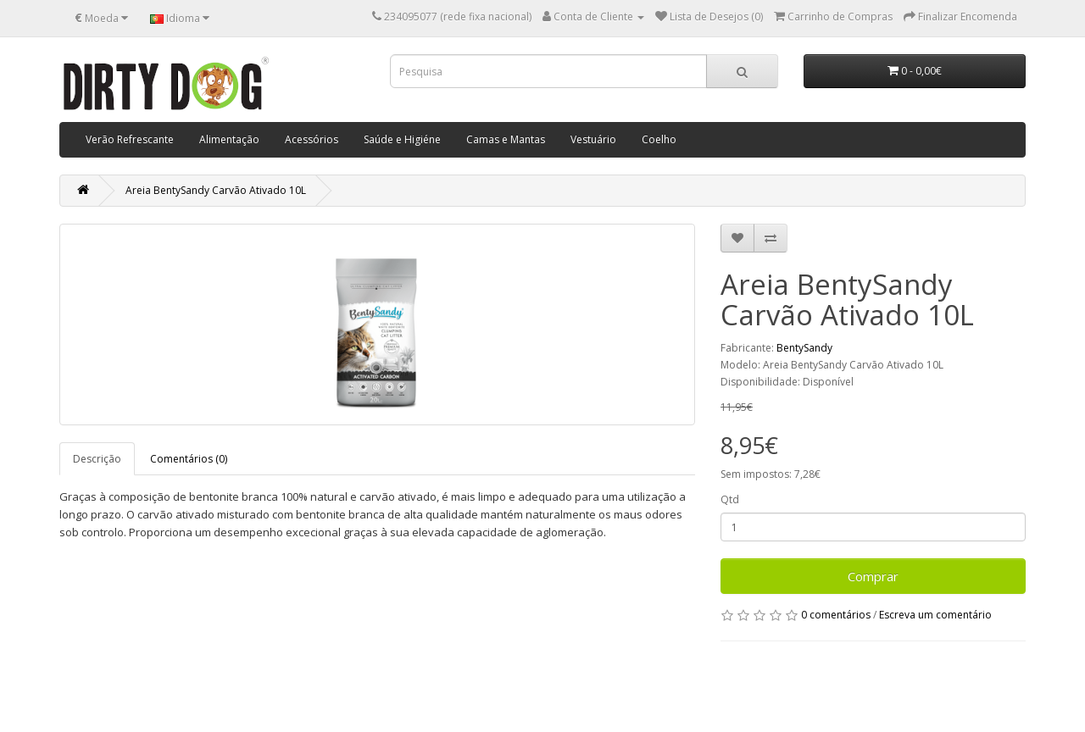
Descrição (97, 459)
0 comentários (836, 614)
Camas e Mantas (505, 139)
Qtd (730, 499)
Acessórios (311, 139)
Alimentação (229, 139)
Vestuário (593, 139)
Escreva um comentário (935, 614)
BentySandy (804, 348)
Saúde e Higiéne (402, 139)
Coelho (659, 139)
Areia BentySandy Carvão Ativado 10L (215, 190)
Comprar (873, 576)
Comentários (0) (188, 459)
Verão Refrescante (130, 139)
